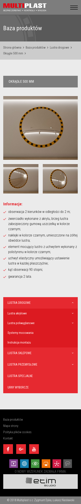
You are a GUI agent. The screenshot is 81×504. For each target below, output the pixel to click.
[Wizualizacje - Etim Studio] (35, 463)
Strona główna (12, 47)
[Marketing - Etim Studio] (56, 463)
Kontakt (8, 438)
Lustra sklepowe (20, 353)
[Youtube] (34, 449)
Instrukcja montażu (19, 342)
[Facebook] (8, 449)
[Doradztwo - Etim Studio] (67, 463)
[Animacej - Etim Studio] (13, 463)
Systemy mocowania (20, 332)
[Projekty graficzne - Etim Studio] (46, 463)
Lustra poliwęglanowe (21, 323)
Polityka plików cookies (17, 432)
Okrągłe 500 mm (13, 53)
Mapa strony (10, 426)
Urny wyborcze (18, 387)
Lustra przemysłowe (22, 364)
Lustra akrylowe (17, 313)
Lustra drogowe (59, 47)
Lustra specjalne (20, 376)
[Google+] (21, 449)
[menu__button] (74, 7)
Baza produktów (36, 47)
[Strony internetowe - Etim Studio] (24, 463)
